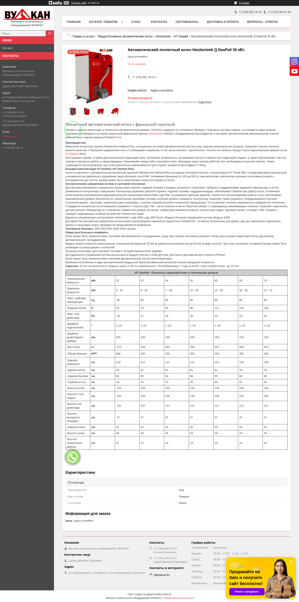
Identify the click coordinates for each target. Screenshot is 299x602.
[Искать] (50, 33)
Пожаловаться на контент (178, 598)
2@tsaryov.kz (11, 136)
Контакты (159, 21)
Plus (117, 137)
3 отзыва (244, 2)
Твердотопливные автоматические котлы (125, 36)
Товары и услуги (83, 36)
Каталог (7, 48)
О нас (136, 21)
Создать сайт (79, 2)
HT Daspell (181, 36)
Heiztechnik (163, 36)
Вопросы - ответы (262, 21)
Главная (73, 21)
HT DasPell (72, 153)
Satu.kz (167, 594)
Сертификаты (187, 21)
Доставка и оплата (223, 21)
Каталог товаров (103, 21)
